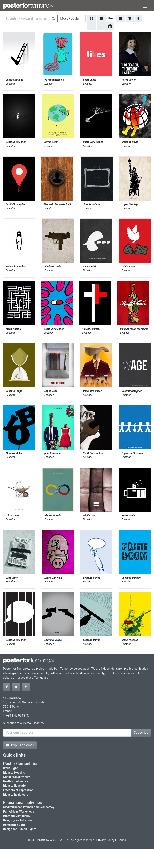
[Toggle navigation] (145, 6)
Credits (121, 840)
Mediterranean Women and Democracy (28, 807)
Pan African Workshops (18, 811)
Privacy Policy (105, 840)
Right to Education (15, 785)
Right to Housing (14, 772)
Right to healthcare (15, 794)
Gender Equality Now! (17, 777)
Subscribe (141, 732)
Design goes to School (17, 820)
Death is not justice (15, 781)
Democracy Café (14, 825)
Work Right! (10, 768)
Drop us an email (20, 745)
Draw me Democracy (16, 816)
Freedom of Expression (18, 790)
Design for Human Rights (19, 829)
